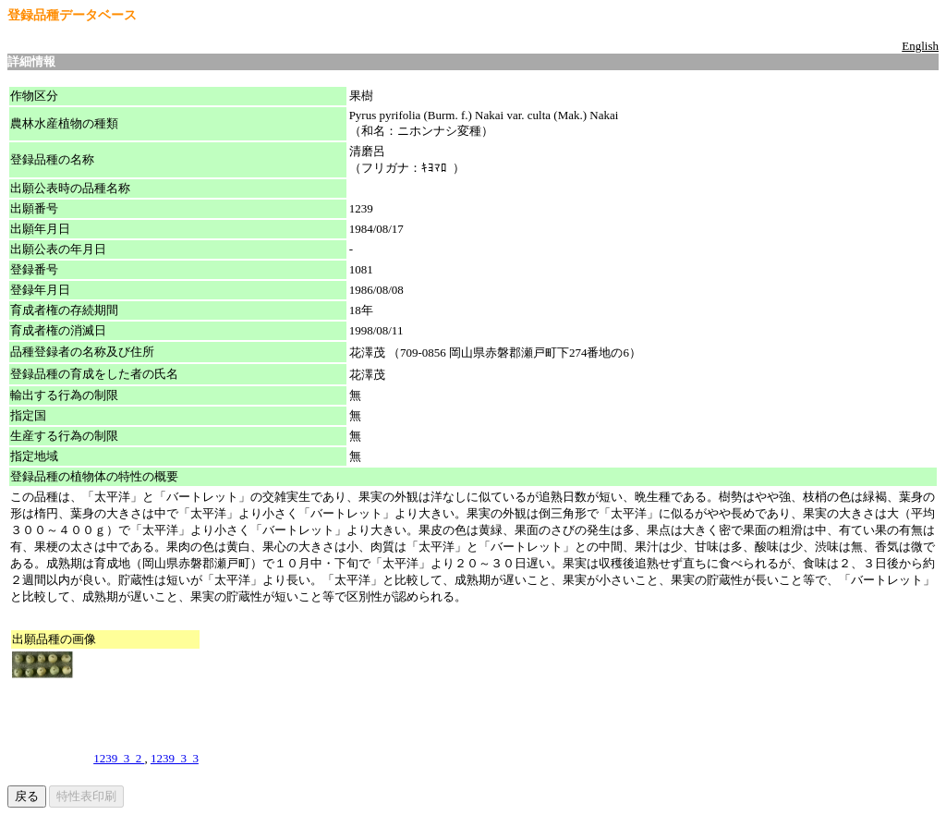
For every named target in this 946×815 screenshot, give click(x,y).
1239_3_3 (175, 758)
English (920, 46)
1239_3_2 (118, 758)
